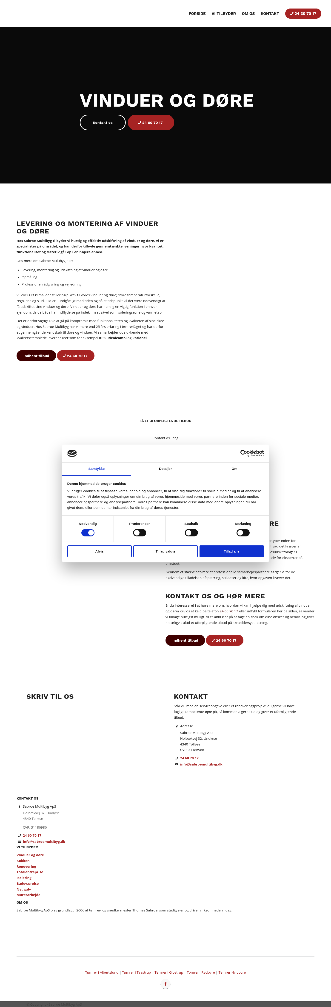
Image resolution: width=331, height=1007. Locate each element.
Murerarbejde (28, 894)
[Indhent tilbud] (36, 355)
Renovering (26, 866)
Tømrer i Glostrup (169, 972)
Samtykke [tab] (96, 469)
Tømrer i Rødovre (201, 972)
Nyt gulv (24, 889)
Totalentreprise (30, 872)
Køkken (23, 860)
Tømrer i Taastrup (136, 972)
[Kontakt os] (103, 122)
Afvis (99, 551)
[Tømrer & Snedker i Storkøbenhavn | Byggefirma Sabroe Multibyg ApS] (28, 13)
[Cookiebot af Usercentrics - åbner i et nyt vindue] (244, 453)
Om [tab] (234, 469)
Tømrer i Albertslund (101, 972)
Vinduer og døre (30, 855)
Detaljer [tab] (165, 469)
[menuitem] (197, 13)
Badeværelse (28, 883)
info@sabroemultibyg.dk (201, 764)
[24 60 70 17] (151, 122)
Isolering (24, 877)
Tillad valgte (165, 551)
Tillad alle (231, 551)
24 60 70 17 (229, 611)
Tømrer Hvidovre (232, 972)
